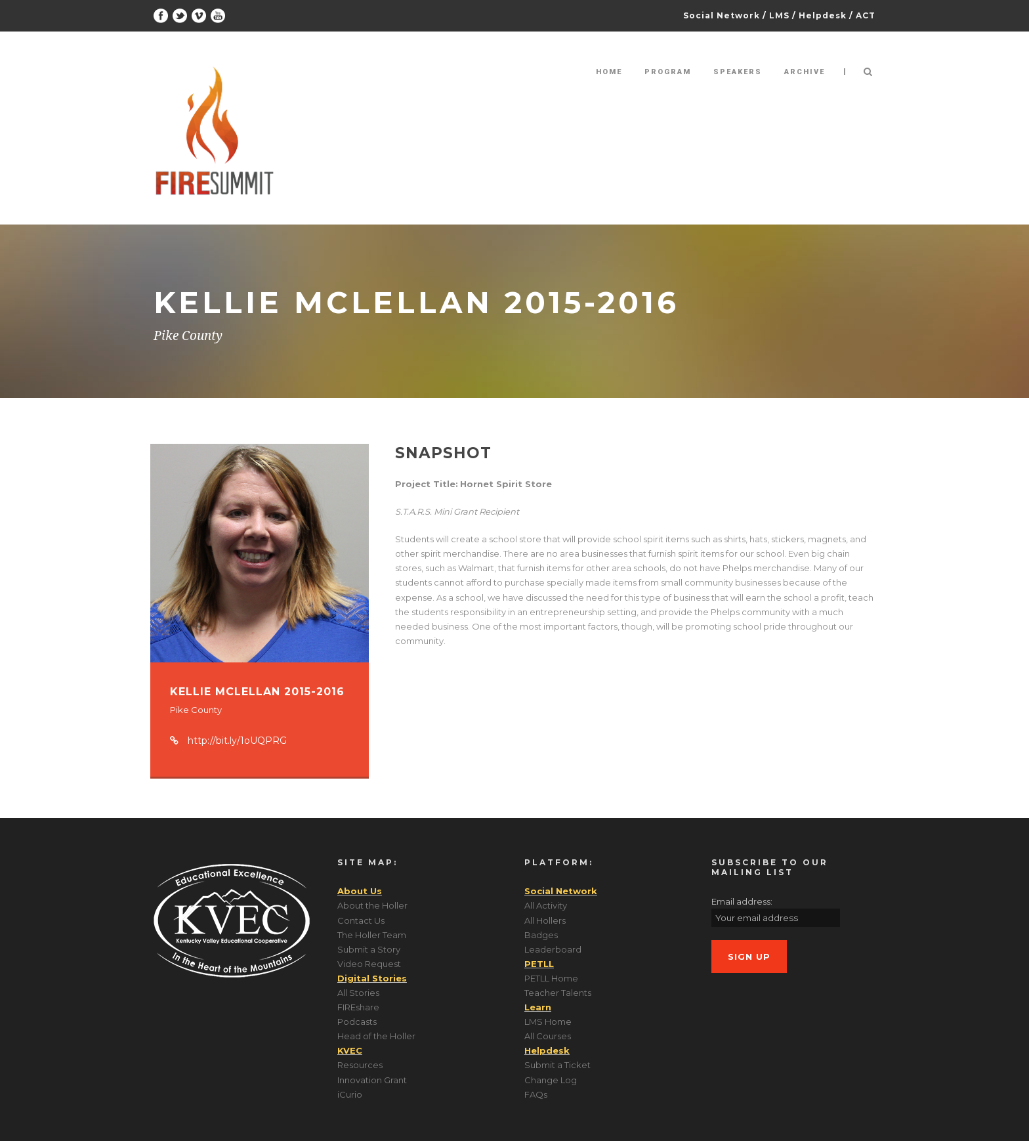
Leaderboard (552, 949)
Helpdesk (823, 15)
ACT (865, 15)
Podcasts (357, 1021)
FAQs (535, 1094)
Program (667, 72)
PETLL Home (551, 978)
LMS (779, 15)
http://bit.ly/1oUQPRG (237, 740)
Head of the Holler (376, 1036)
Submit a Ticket (557, 1065)
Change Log (550, 1080)
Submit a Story (368, 949)
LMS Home (548, 1021)
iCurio (349, 1094)
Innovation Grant (372, 1080)
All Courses (547, 1036)
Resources (360, 1065)
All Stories (358, 992)
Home (609, 72)
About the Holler (372, 905)
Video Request (369, 963)
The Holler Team (371, 935)
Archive (804, 72)
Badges (541, 935)
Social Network (721, 15)
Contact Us (361, 920)
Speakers (737, 72)
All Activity (545, 905)
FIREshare (358, 1007)
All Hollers (545, 920)
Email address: (741, 901)
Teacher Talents (557, 992)
